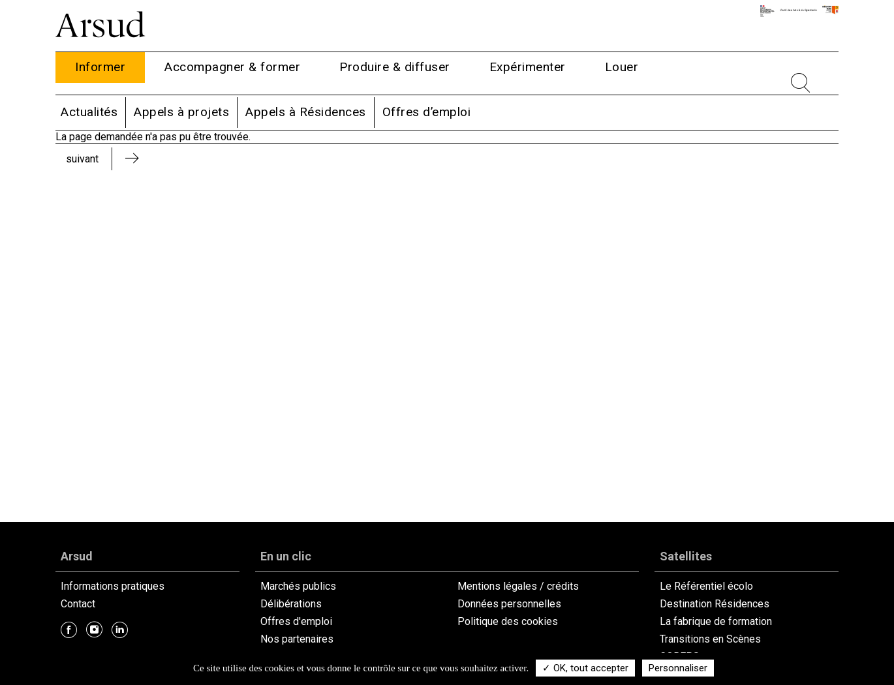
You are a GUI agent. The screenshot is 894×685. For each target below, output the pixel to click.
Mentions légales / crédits (518, 586)
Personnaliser (678, 668)
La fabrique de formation (716, 621)
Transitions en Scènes (710, 639)
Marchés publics (298, 586)
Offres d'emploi (296, 621)
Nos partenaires (296, 639)
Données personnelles (509, 604)
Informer (100, 66)
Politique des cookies (507, 621)
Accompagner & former (232, 66)
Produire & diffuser (394, 66)
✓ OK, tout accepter (585, 668)
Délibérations (291, 604)
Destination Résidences (714, 604)
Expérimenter (527, 66)
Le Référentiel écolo (706, 586)
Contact (78, 604)
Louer (622, 66)
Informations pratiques (112, 586)
